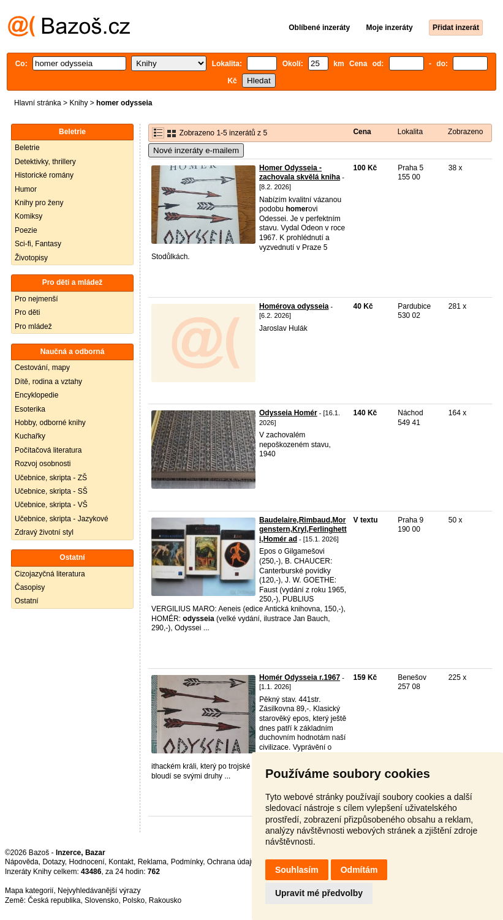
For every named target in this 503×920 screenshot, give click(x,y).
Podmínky (187, 862)
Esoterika (30, 409)
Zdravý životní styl (44, 532)
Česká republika (54, 900)
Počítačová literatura (48, 450)
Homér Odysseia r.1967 (299, 677)
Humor (26, 189)
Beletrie (27, 147)
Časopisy (30, 587)
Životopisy (31, 258)
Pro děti (27, 312)
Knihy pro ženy (39, 202)
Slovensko (101, 900)
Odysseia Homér (288, 413)
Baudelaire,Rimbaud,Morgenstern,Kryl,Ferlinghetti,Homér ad (303, 529)
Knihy (78, 103)
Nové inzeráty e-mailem (196, 150)
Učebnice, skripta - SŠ (51, 491)
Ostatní (27, 601)
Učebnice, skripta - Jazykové (61, 519)
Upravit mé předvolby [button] (319, 893)
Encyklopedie (36, 395)
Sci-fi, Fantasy (38, 243)
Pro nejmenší (36, 299)
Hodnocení (87, 862)
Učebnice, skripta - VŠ (51, 504)
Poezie (26, 230)
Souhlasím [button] (297, 870)
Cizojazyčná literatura (50, 574)
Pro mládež (33, 326)
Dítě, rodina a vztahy (48, 381)
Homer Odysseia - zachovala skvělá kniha (299, 173)
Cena (362, 131)
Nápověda (22, 862)
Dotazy (53, 862)
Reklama (152, 862)
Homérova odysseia (293, 306)
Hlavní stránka (37, 103)
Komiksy (28, 216)
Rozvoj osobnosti (42, 463)
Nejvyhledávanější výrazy (99, 890)
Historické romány (44, 175)
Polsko (134, 900)
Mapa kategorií (29, 890)
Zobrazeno (465, 131)
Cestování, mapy (42, 367)
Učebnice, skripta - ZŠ (51, 477)
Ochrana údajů (231, 862)
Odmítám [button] (359, 870)
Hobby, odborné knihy (50, 422)
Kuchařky (30, 436)
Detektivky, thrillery (45, 161)
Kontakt (121, 862)
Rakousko (165, 900)
